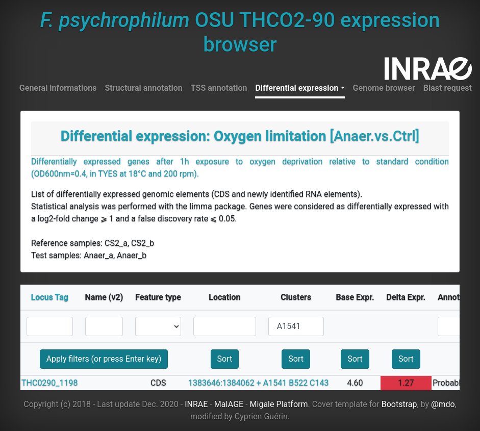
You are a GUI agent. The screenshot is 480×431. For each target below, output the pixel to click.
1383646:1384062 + (224, 383)
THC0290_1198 (49, 383)
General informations (58, 88)
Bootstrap (399, 404)
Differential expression (296, 88)
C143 (319, 383)
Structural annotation (143, 88)
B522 (298, 383)
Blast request (447, 88)
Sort (225, 359)
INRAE (196, 404)
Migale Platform (279, 404)
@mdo (443, 404)
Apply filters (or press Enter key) (104, 359)
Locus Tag (49, 297)
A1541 (275, 383)
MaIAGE (229, 404)
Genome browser (384, 88)
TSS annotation (219, 88)
